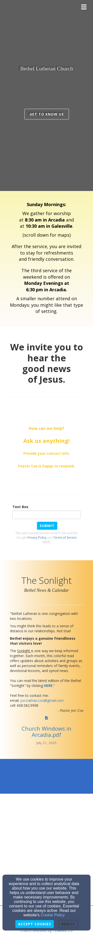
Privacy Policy (37, 537)
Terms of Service (65, 537)
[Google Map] (46, 819)
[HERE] (48, 685)
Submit (47, 525)
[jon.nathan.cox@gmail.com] (42, 700)
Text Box (20, 506)
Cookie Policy (53, 915)
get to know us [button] (47, 114)
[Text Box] (46, 515)
